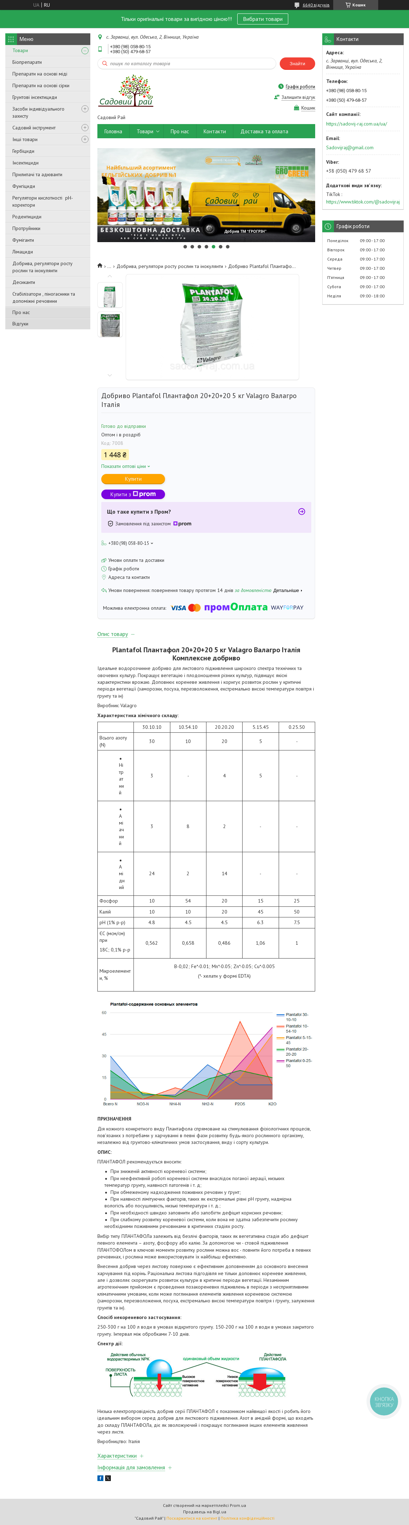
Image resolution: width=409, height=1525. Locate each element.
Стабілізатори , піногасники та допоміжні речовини (43, 297)
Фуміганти (23, 240)
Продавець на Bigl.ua (204, 1511)
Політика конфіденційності (247, 1518)
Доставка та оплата (264, 131)
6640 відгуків (316, 4)
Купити (133, 478)
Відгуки (20, 323)
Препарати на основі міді (39, 74)
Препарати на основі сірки (40, 85)
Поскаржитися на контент (191, 1518)
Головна (113, 131)
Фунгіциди (23, 186)
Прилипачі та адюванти (37, 174)
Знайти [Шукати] (297, 63)
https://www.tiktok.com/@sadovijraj (363, 202)
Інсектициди (25, 163)
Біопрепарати (27, 62)
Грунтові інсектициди (34, 97)
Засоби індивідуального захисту (38, 112)
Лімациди (22, 251)
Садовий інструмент (34, 127)
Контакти (215, 131)
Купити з (133, 494)
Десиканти (23, 282)
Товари (20, 50)
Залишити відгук (298, 97)
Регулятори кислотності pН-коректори (42, 201)
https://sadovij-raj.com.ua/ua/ (356, 124)
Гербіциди (23, 151)
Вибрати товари (263, 18)
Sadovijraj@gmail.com (350, 147)
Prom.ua (238, 1505)
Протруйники (26, 228)
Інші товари (25, 139)
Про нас (21, 312)
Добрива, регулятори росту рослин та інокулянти (42, 267)
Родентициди (26, 216)
